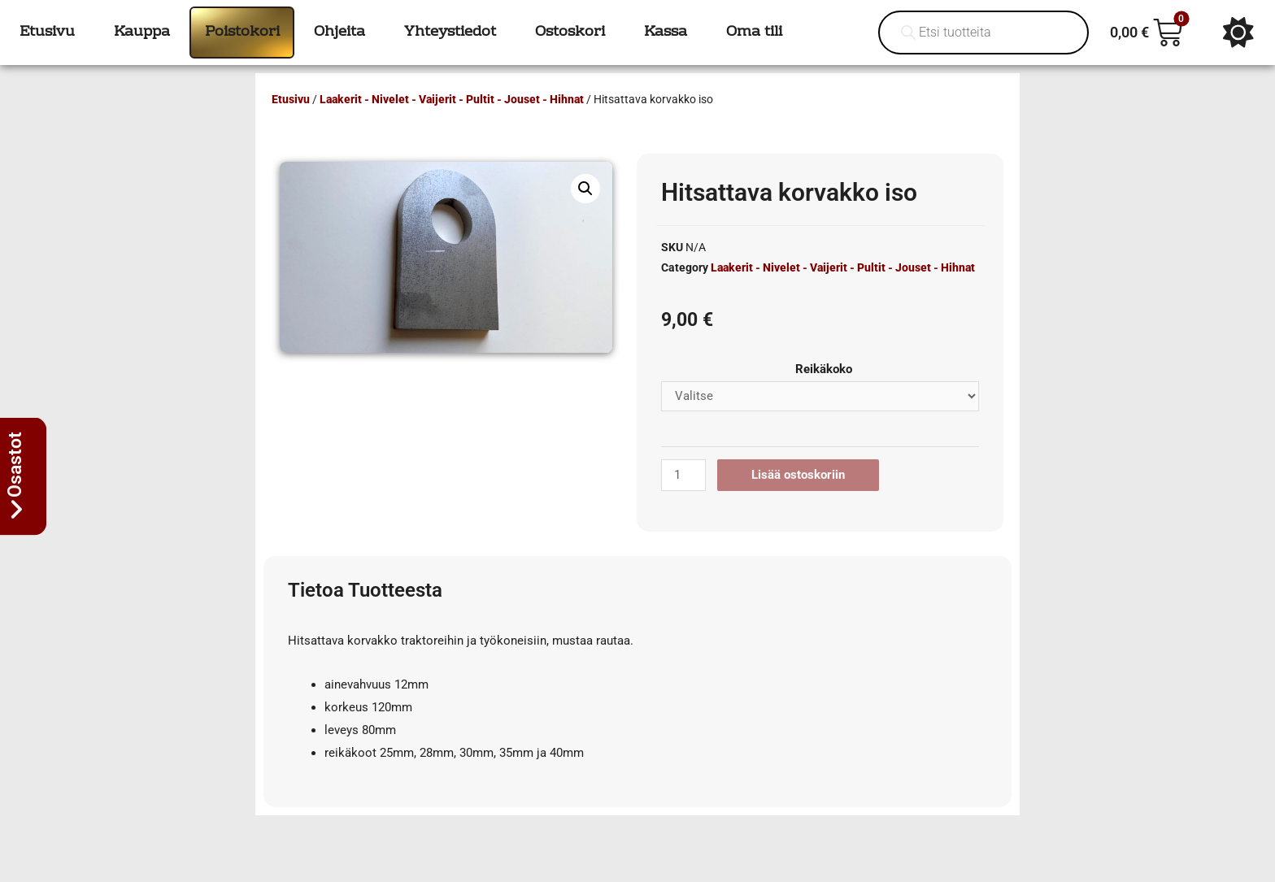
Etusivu (291, 99)
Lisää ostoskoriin (798, 474)
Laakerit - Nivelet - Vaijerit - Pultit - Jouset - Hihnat (452, 99)
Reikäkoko (823, 369)
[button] (585, 188)
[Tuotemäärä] (683, 475)
